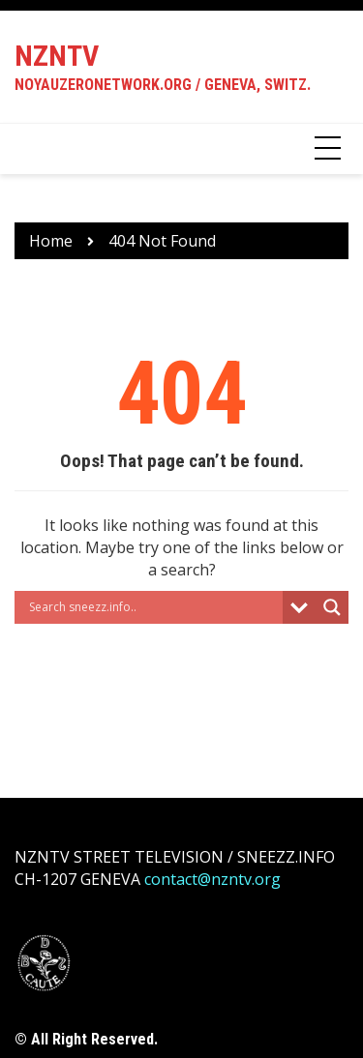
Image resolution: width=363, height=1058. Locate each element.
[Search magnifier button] (332, 607)
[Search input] (153, 607)
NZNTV (57, 56)
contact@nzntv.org (212, 879)
